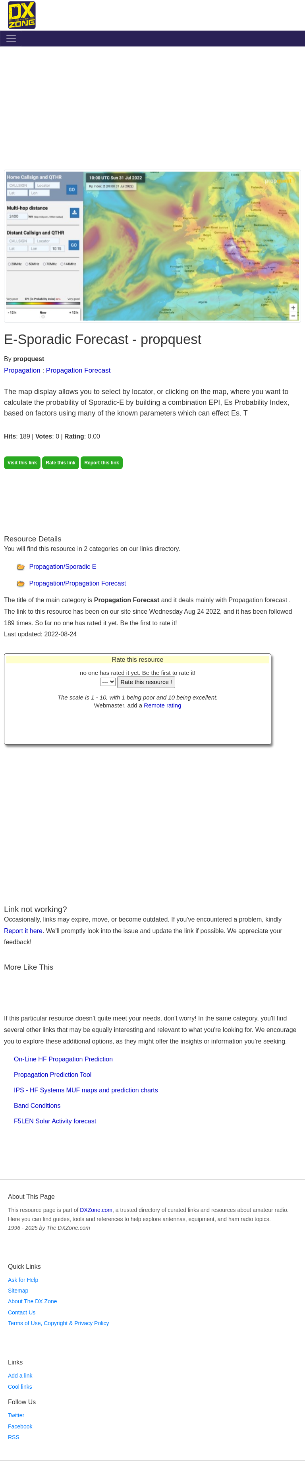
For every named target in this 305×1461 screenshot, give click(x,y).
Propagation (22, 370)
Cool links (20, 1387)
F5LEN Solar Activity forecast (55, 1121)
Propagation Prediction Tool (52, 1074)
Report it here (23, 931)
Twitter (16, 1415)
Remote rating (162, 705)
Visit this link (22, 463)
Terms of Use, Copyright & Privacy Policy (58, 1323)
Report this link (101, 463)
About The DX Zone (32, 1301)
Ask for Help (23, 1280)
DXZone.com (96, 1210)
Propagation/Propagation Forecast (77, 583)
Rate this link (60, 463)
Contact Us (21, 1312)
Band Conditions (37, 1105)
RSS (13, 1437)
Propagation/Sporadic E (62, 566)
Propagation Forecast (78, 370)
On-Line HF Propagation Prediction (63, 1059)
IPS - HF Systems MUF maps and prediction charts (86, 1090)
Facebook (20, 1426)
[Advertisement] (152, 110)
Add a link (20, 1375)
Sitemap (18, 1290)
